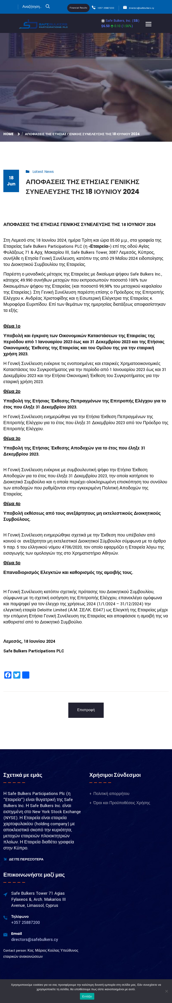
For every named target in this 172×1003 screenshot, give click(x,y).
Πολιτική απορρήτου (111, 793)
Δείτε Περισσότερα (23, 859)
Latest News (43, 171)
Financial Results (78, 8)
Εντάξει (87, 996)
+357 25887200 (106, 8)
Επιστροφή (86, 710)
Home (9, 134)
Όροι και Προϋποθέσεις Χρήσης (121, 802)
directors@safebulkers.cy (141, 8)
